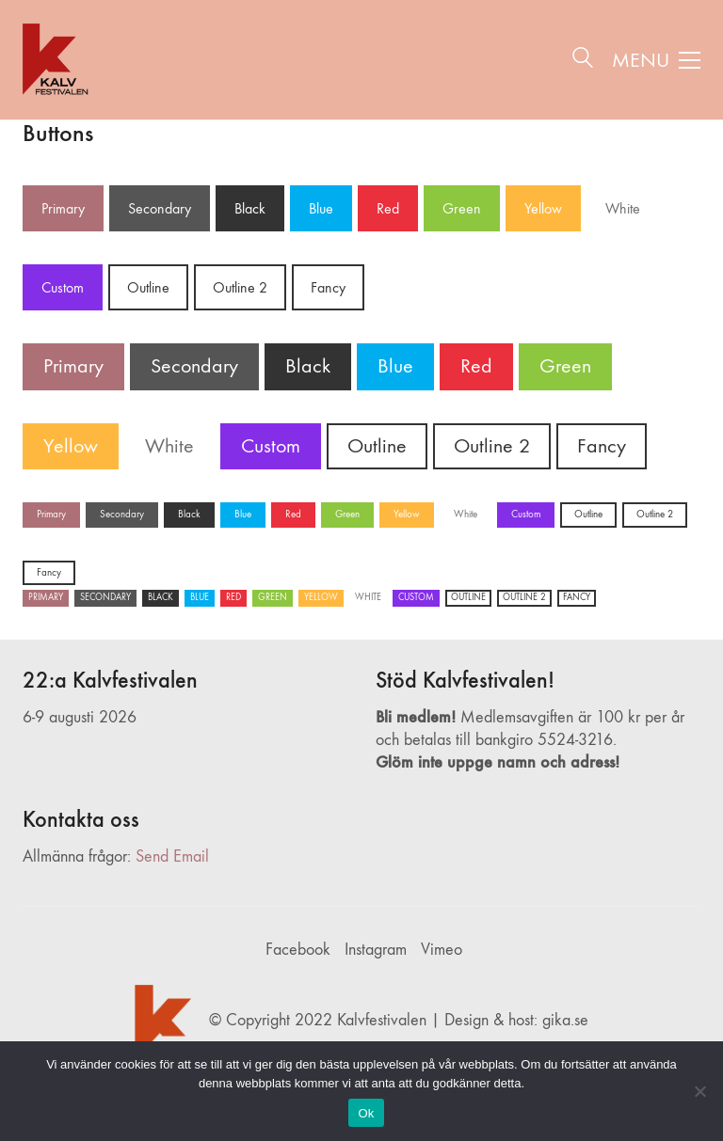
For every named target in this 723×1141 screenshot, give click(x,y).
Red (388, 208)
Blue (321, 208)
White (622, 208)
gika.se (565, 1020)
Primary (63, 208)
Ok (366, 1113)
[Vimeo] (441, 950)
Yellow (543, 208)
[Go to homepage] (58, 60)
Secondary (159, 208)
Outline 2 (240, 287)
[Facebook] (297, 950)
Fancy (328, 287)
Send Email (172, 856)
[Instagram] (376, 950)
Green (461, 208)
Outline (148, 287)
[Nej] (699, 1091)
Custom (62, 287)
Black (249, 208)
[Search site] (582, 61)
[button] (656, 60)
